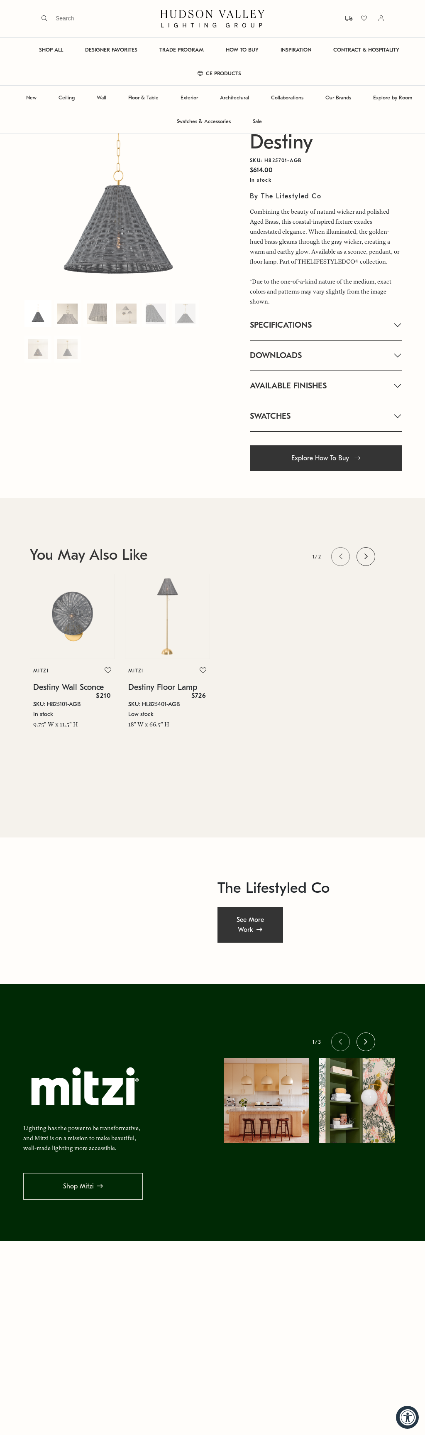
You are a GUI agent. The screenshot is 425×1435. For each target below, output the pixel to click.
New (31, 97)
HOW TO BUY (242, 50)
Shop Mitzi (78, 1186)
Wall (101, 97)
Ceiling (67, 97)
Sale (257, 121)
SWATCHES (270, 416)
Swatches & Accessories (204, 121)
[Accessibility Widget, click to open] (407, 1417)
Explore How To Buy (325, 458)
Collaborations (287, 97)
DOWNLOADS (276, 355)
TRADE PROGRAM (181, 50)
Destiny (281, 142)
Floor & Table (143, 97)
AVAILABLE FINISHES (288, 385)
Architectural (234, 97)
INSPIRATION (296, 50)
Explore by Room (392, 97)
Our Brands (338, 97)
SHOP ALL (51, 50)
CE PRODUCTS (219, 73)
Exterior (189, 97)
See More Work (250, 924)
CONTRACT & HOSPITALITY (366, 50)
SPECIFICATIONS (281, 325)
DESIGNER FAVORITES (111, 50)
